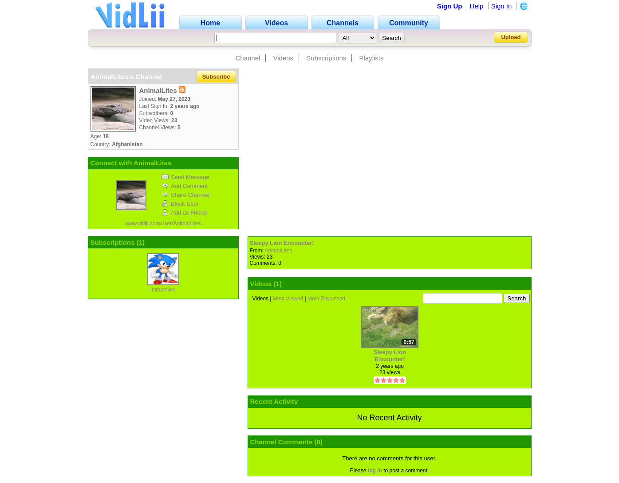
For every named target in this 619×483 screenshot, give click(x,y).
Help (477, 6)
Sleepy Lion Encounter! (282, 243)
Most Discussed (326, 298)
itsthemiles (163, 290)
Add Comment (185, 186)
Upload (510, 37)
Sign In (501, 6)
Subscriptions (326, 58)
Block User (180, 203)
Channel (247, 58)
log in (375, 470)
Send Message (185, 177)
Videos (283, 58)
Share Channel (185, 195)
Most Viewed (288, 298)
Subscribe (216, 76)
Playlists (371, 58)
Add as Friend (184, 212)
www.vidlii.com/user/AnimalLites (163, 223)
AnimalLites (278, 250)
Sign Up (449, 6)
